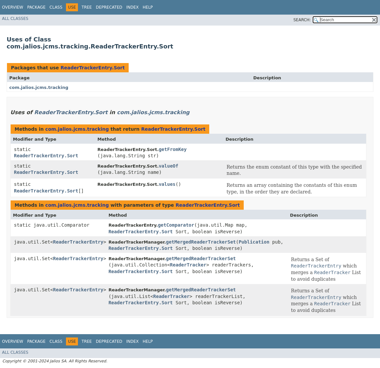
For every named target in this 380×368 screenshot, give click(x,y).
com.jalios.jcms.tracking (38, 87)
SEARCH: (302, 20)
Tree (87, 7)
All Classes (15, 18)
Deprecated (109, 7)
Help (148, 7)
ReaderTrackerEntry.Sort (92, 67)
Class (55, 7)
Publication (254, 242)
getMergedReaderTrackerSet (201, 242)
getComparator (176, 225)
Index (132, 7)
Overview (12, 7)
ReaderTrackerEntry (78, 242)
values (167, 184)
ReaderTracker (188, 264)
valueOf (168, 166)
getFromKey (173, 149)
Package (36, 7)
